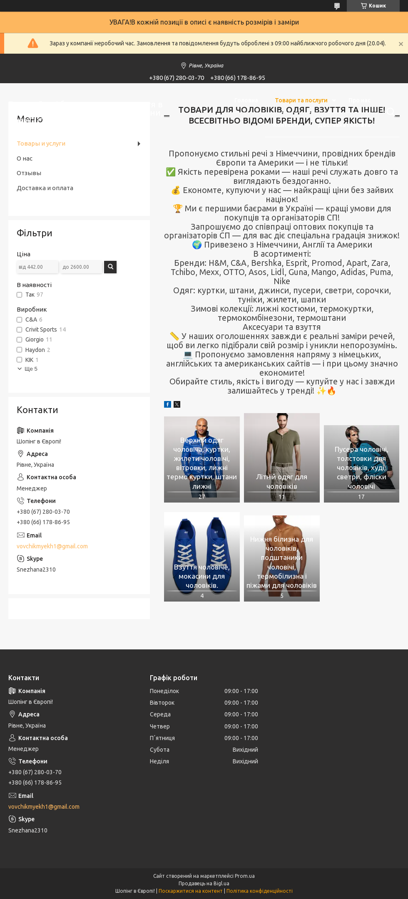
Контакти (287, 124)
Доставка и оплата (45, 187)
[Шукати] (389, 112)
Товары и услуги (41, 143)
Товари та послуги (301, 100)
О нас (24, 158)
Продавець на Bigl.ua (204, 883)
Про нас (359, 100)
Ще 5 (31, 369)
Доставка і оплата (344, 124)
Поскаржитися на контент (191, 891)
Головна (246, 100)
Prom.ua (245, 876)
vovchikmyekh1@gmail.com (52, 546)
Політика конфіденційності (259, 891)
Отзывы (29, 172)
